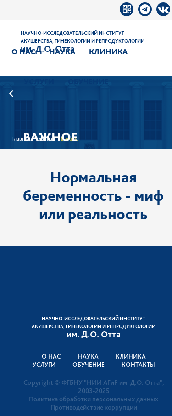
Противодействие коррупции (93, 407)
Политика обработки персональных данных (93, 399)
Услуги (39, 81)
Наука (62, 51)
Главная (20, 139)
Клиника (108, 51)
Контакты (138, 364)
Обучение (88, 81)
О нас (23, 51)
